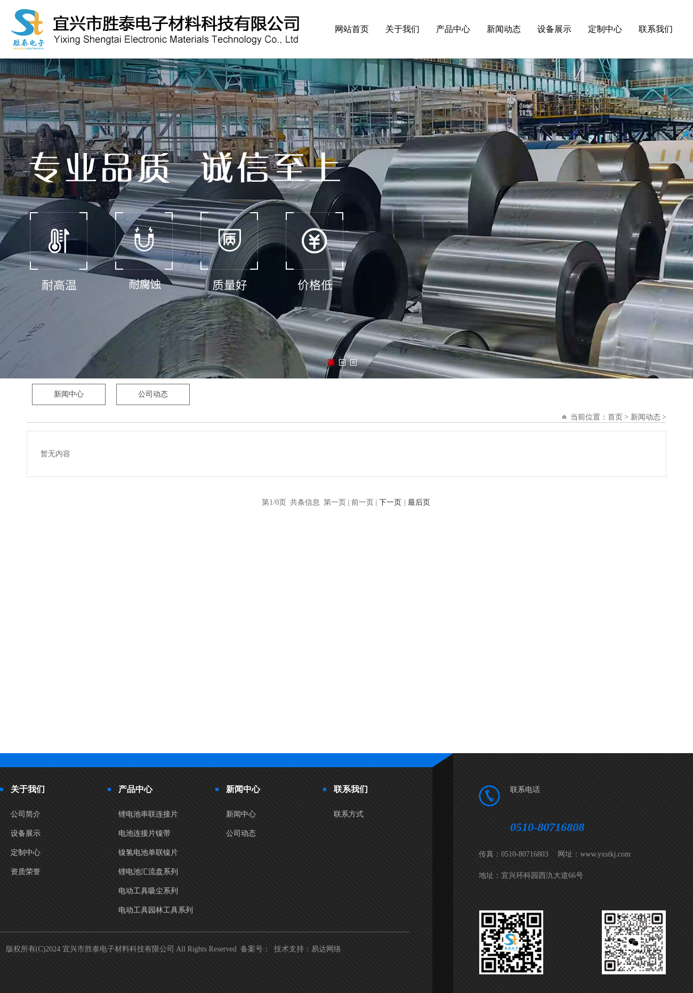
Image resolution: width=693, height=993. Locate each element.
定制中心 (605, 29)
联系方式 (349, 814)
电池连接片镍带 (144, 833)
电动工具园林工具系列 (155, 910)
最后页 (419, 502)
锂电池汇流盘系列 (148, 872)
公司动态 (241, 833)
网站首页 (352, 29)
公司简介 (26, 814)
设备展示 (554, 29)
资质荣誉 (26, 872)
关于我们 (402, 29)
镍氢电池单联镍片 (148, 853)
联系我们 (656, 29)
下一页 (390, 502)
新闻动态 (504, 29)
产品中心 (453, 29)
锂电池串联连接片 (148, 814)
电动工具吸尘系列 (148, 891)
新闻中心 (241, 814)
